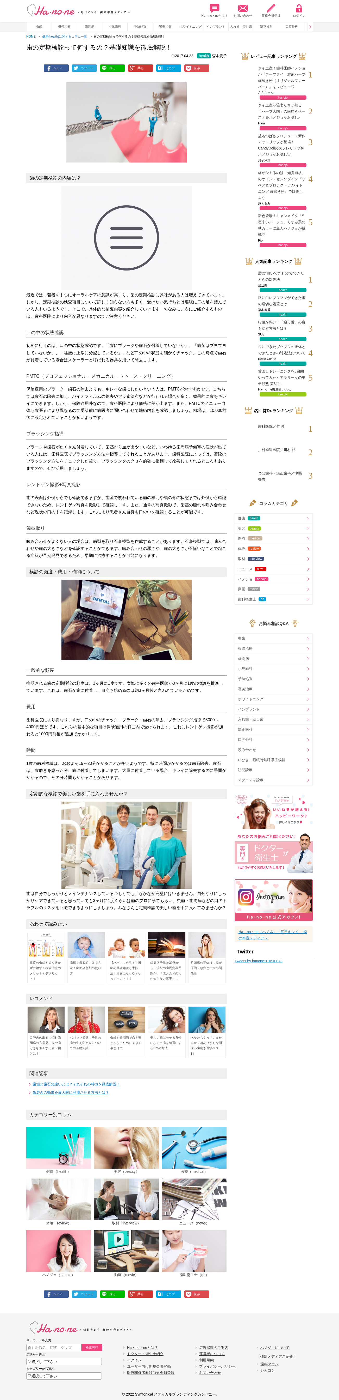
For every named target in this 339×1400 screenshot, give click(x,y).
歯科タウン (269, 1364)
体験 (249, 548)
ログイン (299, 10)
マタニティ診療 (250, 780)
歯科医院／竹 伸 (271, 426)
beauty (283, 394)
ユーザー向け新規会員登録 (149, 1366)
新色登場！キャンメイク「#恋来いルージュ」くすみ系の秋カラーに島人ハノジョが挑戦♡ (281, 225)
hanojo (283, 97)
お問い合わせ (243, 10)
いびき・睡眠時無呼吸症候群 (261, 760)
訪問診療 (245, 770)
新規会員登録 (271, 10)
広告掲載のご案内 (213, 1347)
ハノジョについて (275, 1347)
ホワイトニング (191, 26)
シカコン (267, 1370)
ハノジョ (253, 579)
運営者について (212, 1354)
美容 (249, 528)
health (204, 56)
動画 (249, 589)
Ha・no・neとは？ (214, 10)
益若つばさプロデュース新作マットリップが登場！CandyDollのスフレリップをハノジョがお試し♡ (281, 145)
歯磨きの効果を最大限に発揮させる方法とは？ (71, 1092)
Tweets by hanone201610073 (258, 961)
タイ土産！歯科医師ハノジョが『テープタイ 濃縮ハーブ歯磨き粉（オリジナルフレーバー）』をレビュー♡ (281, 77)
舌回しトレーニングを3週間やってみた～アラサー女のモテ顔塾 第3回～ (281, 377)
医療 (250, 538)
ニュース (252, 569)
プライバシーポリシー (217, 1366)
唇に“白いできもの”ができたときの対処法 (281, 276)
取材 (251, 559)
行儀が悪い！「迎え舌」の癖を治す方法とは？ (281, 325)
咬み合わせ (247, 750)
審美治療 (165, 26)
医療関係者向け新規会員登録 (150, 1373)
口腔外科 (291, 26)
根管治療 (64, 26)
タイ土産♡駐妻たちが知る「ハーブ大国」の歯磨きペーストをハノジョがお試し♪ (281, 111)
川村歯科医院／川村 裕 (277, 450)
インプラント (215, 26)
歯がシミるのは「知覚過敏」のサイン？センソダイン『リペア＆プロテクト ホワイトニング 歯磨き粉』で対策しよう (281, 185)
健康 (249, 518)
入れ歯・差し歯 (241, 26)
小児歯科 (115, 26)
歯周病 (89, 26)
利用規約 (206, 1360)
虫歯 (39, 26)
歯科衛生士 (252, 599)
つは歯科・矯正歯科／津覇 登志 (280, 476)
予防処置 (140, 26)
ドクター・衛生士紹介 (145, 1354)
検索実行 (92, 1347)
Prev (310, 27)
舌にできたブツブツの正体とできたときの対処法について (281, 350)
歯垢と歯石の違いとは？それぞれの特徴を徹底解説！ (76, 1084)
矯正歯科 (266, 26)
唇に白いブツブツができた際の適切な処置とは (281, 301)
